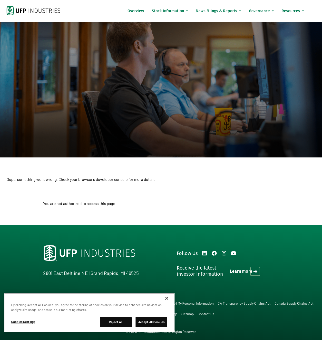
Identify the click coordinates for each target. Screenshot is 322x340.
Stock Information (168, 11)
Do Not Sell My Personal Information (187, 303)
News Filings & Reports (216, 11)
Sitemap (187, 314)
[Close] (166, 298)
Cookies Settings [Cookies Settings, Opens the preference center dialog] (23, 322)
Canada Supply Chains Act (293, 303)
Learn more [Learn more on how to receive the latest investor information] (241, 271)
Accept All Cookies (151, 322)
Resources (291, 11)
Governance (259, 11)
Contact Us (206, 314)
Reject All (115, 322)
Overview (135, 11)
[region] (89, 312)
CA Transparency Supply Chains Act (244, 303)
